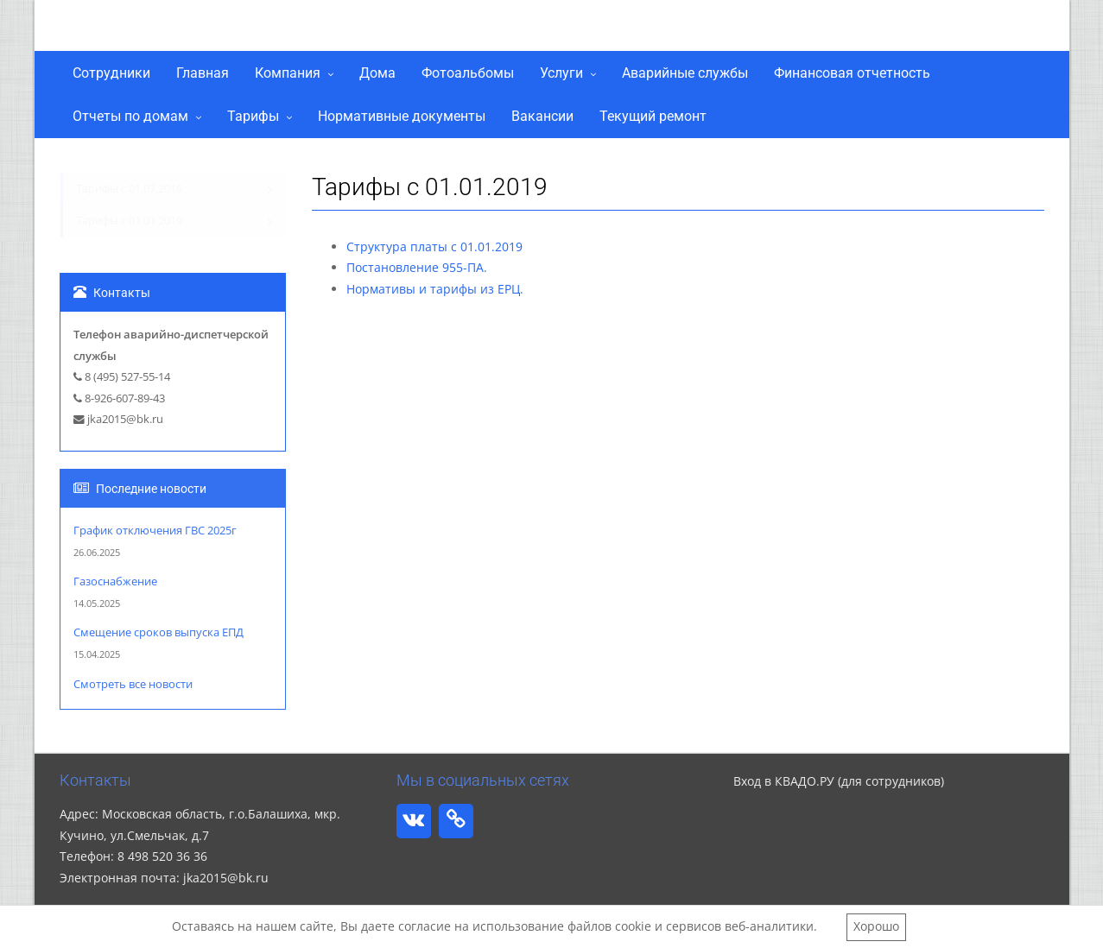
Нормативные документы (401, 116)
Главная (202, 73)
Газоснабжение (115, 581)
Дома (377, 73)
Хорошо (876, 926)
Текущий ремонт (653, 116)
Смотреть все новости (133, 684)
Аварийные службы (685, 73)
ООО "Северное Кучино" (226, 29)
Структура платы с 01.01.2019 (434, 246)
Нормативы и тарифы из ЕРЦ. (434, 289)
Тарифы (253, 116)
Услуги (561, 73)
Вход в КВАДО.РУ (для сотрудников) (838, 781)
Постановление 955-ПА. (416, 267)
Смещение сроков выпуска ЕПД (158, 632)
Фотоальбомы (468, 73)
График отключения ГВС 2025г (155, 530)
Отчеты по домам (130, 116)
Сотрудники (111, 73)
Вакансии (542, 116)
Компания (287, 73)
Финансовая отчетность (852, 73)
